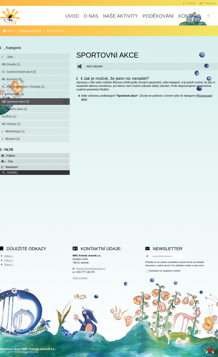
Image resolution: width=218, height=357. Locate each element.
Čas (7, 161)
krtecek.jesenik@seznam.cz (90, 268)
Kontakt (189, 16)
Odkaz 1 (8, 256)
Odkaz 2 (8, 260)
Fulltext (8, 155)
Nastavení (9, 167)
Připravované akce (30, 30)
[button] (207, 3)
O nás (91, 16)
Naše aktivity (120, 16)
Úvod (10, 16)
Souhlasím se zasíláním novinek (164, 271)
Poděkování (158, 16)
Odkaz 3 (8, 264)
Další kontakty (80, 278)
